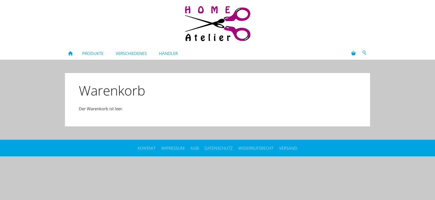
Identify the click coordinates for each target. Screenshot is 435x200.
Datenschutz (218, 148)
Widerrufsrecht (256, 148)
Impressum (173, 148)
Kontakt (147, 148)
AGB (194, 148)
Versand (288, 148)
